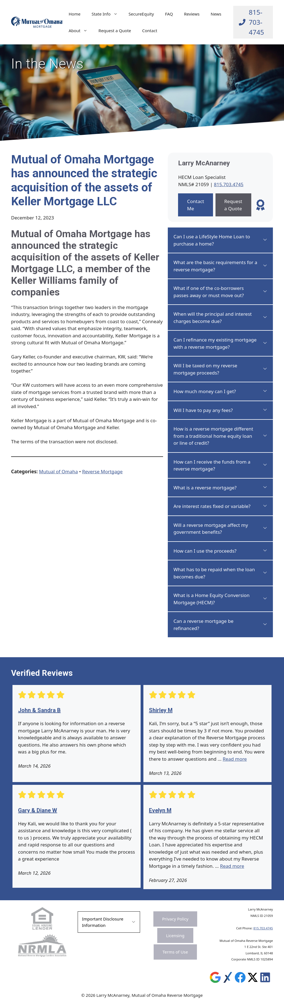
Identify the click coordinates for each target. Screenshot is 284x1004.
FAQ (169, 14)
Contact (149, 30)
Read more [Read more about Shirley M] (235, 759)
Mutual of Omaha (58, 471)
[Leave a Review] (260, 205)
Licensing (175, 935)
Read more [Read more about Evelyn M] (232, 866)
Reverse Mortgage (102, 471)
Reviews (191, 14)
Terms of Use (175, 952)
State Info (107, 14)
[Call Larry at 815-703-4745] (253, 22)
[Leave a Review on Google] (215, 978)
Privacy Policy (175, 919)
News (216, 14)
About (81, 30)
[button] (220, 240)
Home (74, 14)
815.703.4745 (228, 184)
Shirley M (161, 710)
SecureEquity (141, 14)
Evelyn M (160, 810)
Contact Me (195, 205)
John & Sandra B (39, 710)
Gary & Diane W (37, 810)
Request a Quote (114, 30)
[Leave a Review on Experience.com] (227, 978)
